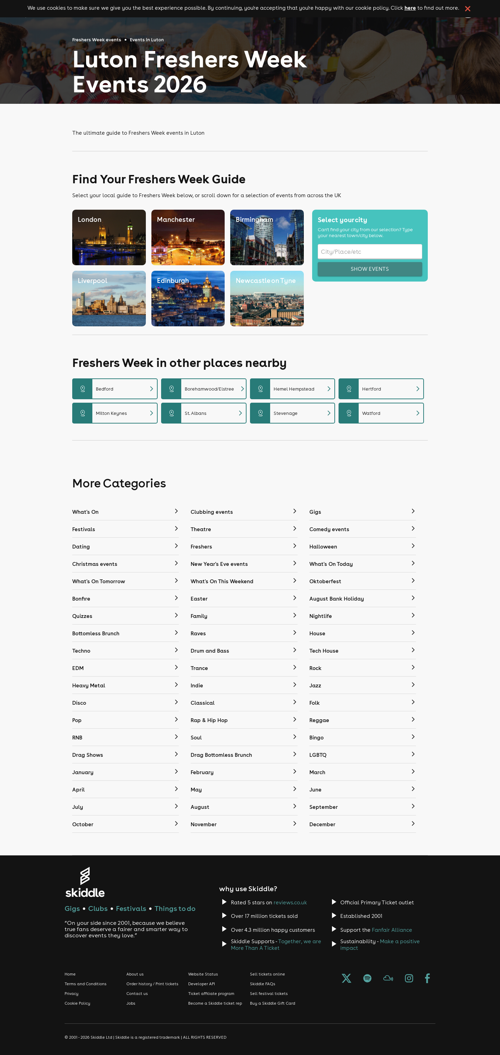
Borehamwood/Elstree (204, 389)
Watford (381, 413)
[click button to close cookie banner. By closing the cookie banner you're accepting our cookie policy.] (467, 8)
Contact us (137, 993)
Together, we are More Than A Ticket (276, 944)
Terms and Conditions (86, 983)
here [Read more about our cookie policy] (410, 7)
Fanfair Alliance (392, 930)
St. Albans (204, 413)
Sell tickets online (267, 974)
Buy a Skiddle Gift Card (272, 1003)
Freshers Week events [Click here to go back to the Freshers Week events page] (96, 40)
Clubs (98, 908)
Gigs (72, 908)
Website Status (203, 974)
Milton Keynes (115, 413)
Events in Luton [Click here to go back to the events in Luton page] (147, 40)
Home (70, 974)
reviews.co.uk (290, 902)
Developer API (201, 983)
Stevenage (293, 413)
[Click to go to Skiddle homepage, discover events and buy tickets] (85, 881)
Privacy (71, 993)
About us (135, 974)
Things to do (175, 908)
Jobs (130, 1003)
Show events (370, 269)
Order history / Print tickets (152, 983)
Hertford (381, 389)
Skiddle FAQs (262, 983)
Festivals (131, 908)
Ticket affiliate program (211, 993)
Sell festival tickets (269, 993)
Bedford (115, 389)
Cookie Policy (77, 1003)
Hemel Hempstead (293, 389)
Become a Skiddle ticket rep (215, 1003)
